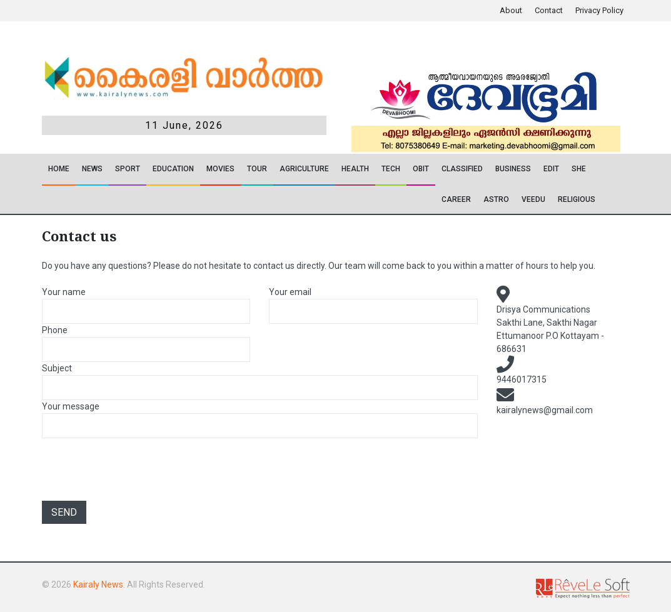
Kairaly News (98, 584)
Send (64, 512)
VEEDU (533, 199)
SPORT (127, 168)
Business (513, 168)
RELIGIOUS (576, 199)
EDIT (551, 168)
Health (355, 168)
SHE (579, 168)
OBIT (421, 168)
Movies (220, 168)
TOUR (257, 168)
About (511, 10)
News (92, 168)
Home (58, 168)
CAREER (456, 199)
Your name (64, 292)
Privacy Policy (599, 10)
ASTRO (496, 199)
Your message (70, 406)
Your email (290, 292)
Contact (549, 10)
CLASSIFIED (462, 168)
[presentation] (137, 471)
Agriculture (304, 168)
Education (173, 168)
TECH (390, 168)
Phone (55, 330)
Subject (57, 368)
